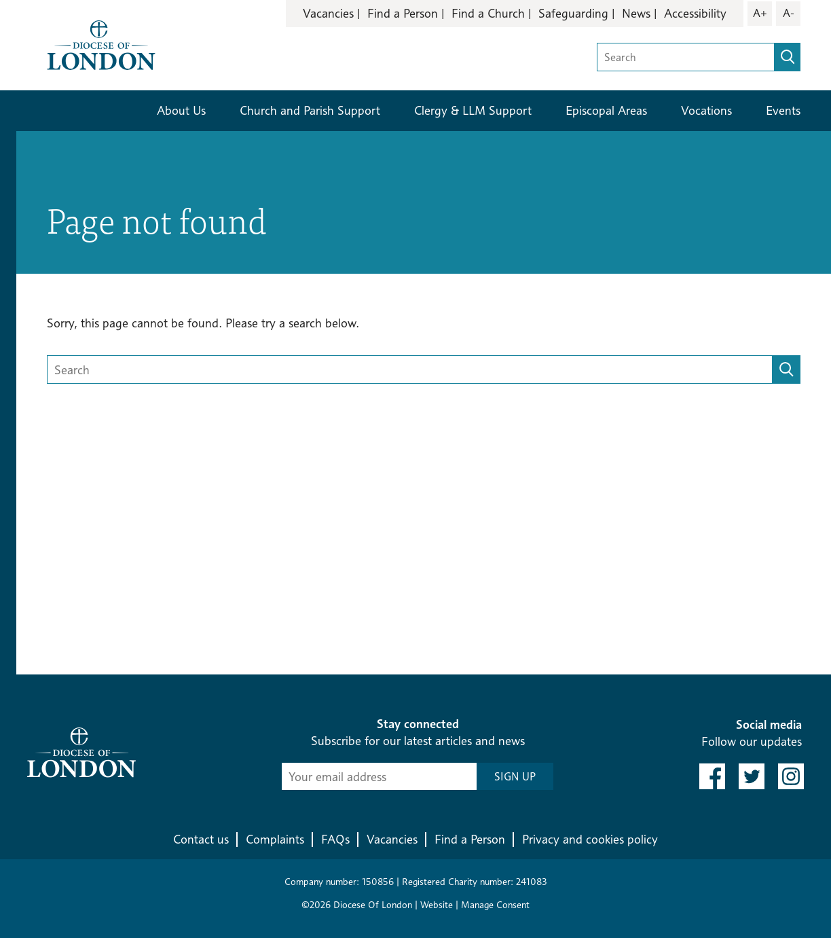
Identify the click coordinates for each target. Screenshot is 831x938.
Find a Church (488, 13)
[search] (787, 57)
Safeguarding (573, 13)
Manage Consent (495, 904)
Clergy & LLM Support (473, 110)
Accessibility (695, 13)
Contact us (201, 839)
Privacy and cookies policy (590, 839)
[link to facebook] (712, 776)
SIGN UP (515, 776)
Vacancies (328, 13)
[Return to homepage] (101, 44)
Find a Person (402, 13)
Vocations (706, 110)
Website (436, 904)
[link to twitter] (751, 776)
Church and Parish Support (310, 110)
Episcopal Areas (606, 110)
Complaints (275, 839)
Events (783, 110)
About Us (181, 110)
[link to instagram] (791, 776)
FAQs (335, 839)
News (636, 13)
